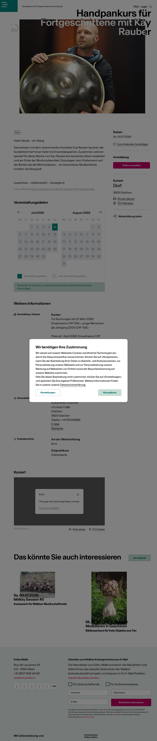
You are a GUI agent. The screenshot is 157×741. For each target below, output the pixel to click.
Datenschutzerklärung (72, 385)
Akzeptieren (110, 393)
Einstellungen (47, 393)
